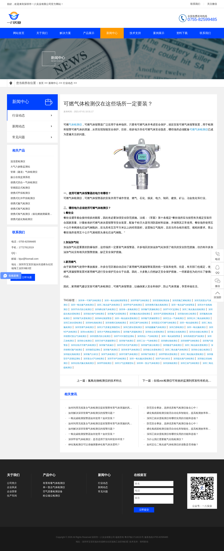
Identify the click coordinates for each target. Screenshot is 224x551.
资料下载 (182, 33)
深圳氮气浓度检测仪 (116, 314)
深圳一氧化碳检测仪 (189, 322)
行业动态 (68, 83)
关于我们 (42, 33)
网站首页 (18, 33)
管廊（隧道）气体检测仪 (23, 171)
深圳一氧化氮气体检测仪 (82, 305)
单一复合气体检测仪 (54, 487)
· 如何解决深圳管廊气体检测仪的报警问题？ (90, 413)
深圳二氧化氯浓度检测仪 (192, 354)
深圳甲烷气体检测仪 (132, 305)
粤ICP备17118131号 (134, 537)
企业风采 (12, 487)
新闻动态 (18, 126)
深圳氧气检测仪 (148, 354)
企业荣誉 (12, 491)
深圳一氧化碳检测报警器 (116, 300)
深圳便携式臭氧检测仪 (115, 322)
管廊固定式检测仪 (20, 187)
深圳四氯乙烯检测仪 (181, 300)
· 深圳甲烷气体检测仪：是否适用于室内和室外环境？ (95, 439)
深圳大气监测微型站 (124, 363)
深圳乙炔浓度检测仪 (73, 322)
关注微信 (212, 3)
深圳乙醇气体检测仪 (139, 322)
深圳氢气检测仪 (126, 341)
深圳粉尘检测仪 (84, 341)
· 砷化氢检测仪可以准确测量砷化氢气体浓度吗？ (92, 444)
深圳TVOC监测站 (171, 309)
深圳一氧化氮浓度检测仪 (141, 358)
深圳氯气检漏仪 (106, 345)
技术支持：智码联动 (138, 541)
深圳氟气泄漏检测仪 (150, 309)
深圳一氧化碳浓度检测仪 (126, 318)
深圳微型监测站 (93, 349)
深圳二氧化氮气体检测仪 (176, 349)
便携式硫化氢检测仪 (21, 219)
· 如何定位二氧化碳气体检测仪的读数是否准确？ (171, 444)
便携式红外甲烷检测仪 (22, 198)
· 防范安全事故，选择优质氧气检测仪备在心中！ (171, 407)
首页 (41, 83)
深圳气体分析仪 (163, 358)
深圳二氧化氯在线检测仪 (193, 309)
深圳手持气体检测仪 (116, 358)
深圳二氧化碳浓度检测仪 (196, 345)
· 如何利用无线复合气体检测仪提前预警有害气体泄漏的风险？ (99, 407)
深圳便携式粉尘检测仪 (100, 336)
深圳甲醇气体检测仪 (140, 300)
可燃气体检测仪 (199, 129)
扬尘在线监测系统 (20, 177)
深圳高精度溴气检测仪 (193, 336)
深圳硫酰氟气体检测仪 (155, 327)
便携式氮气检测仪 (20, 203)
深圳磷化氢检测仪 (169, 341)
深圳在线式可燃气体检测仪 (83, 345)
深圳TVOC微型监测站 (124, 336)
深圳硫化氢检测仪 (72, 354)
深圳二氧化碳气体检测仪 (108, 305)
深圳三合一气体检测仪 (147, 341)
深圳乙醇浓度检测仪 (132, 327)
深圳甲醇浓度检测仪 (168, 354)
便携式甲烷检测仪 (20, 192)
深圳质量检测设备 (161, 300)
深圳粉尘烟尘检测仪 (200, 349)
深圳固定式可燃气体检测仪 (164, 322)
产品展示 (88, 33)
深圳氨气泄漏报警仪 (150, 318)
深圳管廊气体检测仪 (84, 327)
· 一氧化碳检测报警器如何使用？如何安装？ (90, 418)
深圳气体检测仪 (108, 354)
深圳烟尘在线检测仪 (176, 332)
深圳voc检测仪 (87, 332)
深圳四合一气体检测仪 (147, 336)
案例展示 (158, 33)
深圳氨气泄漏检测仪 (132, 332)
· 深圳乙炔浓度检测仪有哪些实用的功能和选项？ (171, 418)
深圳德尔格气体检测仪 (93, 314)
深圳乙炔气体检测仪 (190, 363)
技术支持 (135, 33)
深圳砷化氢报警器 (103, 318)
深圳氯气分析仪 (90, 354)
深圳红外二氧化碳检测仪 (198, 318)
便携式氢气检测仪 (20, 208)
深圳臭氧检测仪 (170, 363)
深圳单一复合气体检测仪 (148, 363)
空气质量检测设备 (52, 491)
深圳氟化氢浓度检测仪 (140, 314)
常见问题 (18, 137)
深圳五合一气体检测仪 (173, 318)
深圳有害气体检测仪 (130, 349)
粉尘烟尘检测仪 (51, 495)
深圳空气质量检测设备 (163, 314)
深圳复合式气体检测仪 (93, 358)
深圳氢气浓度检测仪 (82, 318)
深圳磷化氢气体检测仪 (105, 309)
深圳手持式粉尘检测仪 (81, 309)
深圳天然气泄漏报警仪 (105, 341)
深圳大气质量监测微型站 (108, 327)
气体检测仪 (75, 124)
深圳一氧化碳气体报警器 (182, 305)
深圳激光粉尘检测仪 (187, 314)
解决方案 (65, 33)
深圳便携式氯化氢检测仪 (156, 305)
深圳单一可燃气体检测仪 (89, 300)
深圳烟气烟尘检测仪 (150, 345)
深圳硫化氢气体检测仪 (183, 358)
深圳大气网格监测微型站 (108, 332)
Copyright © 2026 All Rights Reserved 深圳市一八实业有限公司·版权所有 (90, 537)
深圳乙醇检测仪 (176, 327)
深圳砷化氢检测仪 (94, 322)
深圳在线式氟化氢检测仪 (82, 363)
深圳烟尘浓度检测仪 (152, 349)
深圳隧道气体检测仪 (172, 345)
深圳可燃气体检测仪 (128, 354)
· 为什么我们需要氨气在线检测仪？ (164, 439)
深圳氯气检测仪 (110, 349)
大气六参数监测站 (20, 166)
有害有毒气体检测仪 (54, 483)
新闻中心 (112, 33)
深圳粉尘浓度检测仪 (154, 332)
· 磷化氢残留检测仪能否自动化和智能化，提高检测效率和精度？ (178, 413)
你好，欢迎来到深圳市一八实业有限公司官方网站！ (35, 4)
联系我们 (195, 3)
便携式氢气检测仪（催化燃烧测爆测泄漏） (32, 214)
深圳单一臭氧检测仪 (128, 309)
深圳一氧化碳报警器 (170, 336)
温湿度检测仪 (17, 161)
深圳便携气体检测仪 (190, 341)
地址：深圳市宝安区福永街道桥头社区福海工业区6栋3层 (102, 541)
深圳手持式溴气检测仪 (127, 345)
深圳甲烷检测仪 (104, 363)
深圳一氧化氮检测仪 (196, 327)
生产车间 (12, 495)
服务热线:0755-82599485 (156, 537)
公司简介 (12, 483)
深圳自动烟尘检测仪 (198, 332)
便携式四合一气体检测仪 (23, 182)
